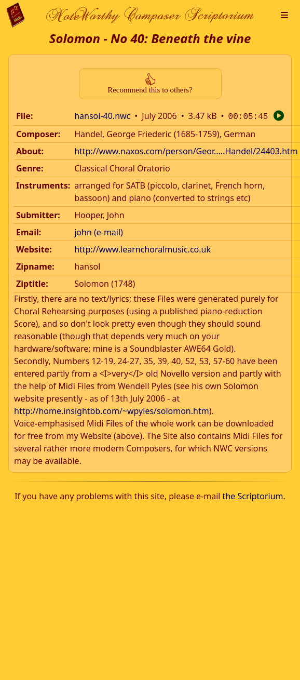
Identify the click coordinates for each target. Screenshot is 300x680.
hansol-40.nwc (102, 116)
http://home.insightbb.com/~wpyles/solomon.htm (111, 410)
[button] (284, 15)
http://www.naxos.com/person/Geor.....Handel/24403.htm (186, 150)
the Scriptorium (253, 495)
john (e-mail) (98, 231)
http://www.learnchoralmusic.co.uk (142, 248)
